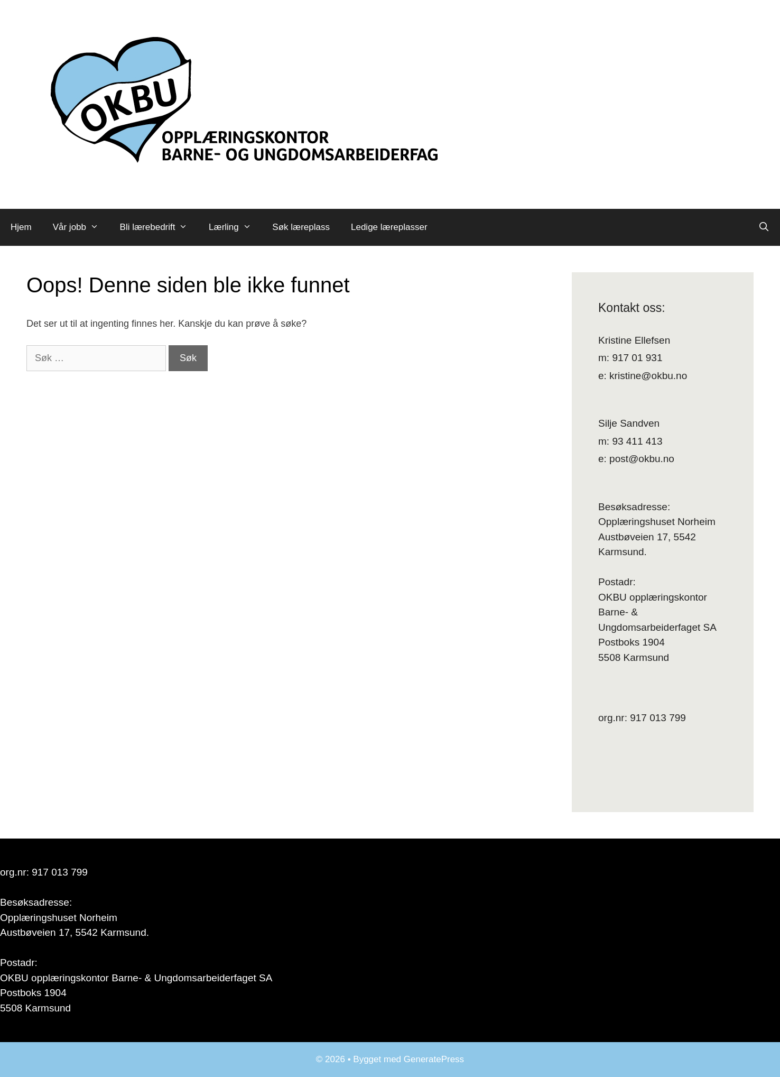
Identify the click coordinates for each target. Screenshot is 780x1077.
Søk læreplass (301, 227)
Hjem (21, 227)
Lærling (235, 227)
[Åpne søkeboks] (763, 227)
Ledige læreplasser (389, 227)
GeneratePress (434, 1059)
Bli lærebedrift (159, 227)
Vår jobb (81, 227)
